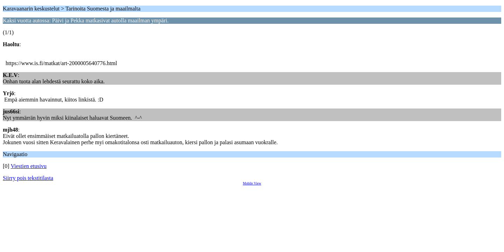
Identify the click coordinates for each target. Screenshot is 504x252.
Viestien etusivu (28, 166)
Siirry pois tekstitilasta (28, 178)
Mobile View (252, 183)
